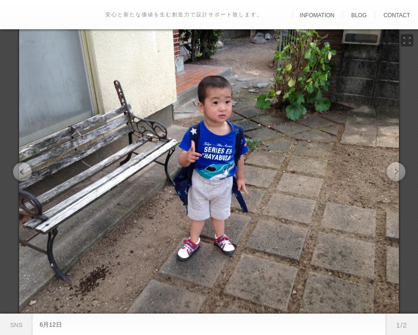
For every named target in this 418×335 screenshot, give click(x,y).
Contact (397, 15)
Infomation (317, 15)
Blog (359, 15)
